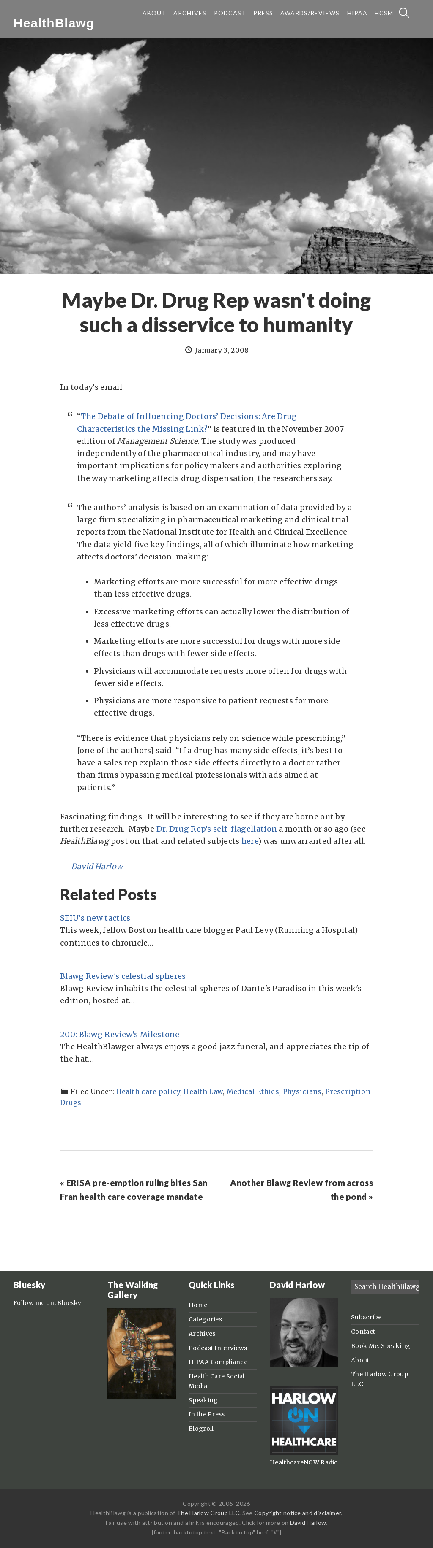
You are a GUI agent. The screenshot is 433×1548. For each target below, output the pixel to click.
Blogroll (201, 1428)
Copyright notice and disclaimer (297, 1512)
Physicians (302, 1091)
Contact (363, 1331)
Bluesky (69, 1303)
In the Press (207, 1414)
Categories (205, 1319)
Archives (202, 1333)
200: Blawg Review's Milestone (120, 1034)
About (360, 1360)
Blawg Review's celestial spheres (123, 976)
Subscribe (366, 1317)
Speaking (203, 1400)
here (249, 841)
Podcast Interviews (218, 1348)
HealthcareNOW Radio (304, 1462)
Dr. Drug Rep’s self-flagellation (216, 829)
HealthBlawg (54, 23)
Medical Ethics (253, 1091)
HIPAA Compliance (218, 1362)
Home (198, 1305)
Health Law (203, 1091)
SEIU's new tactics (95, 918)
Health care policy (148, 1091)
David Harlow (97, 866)
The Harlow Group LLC (208, 1512)
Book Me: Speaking (380, 1346)
